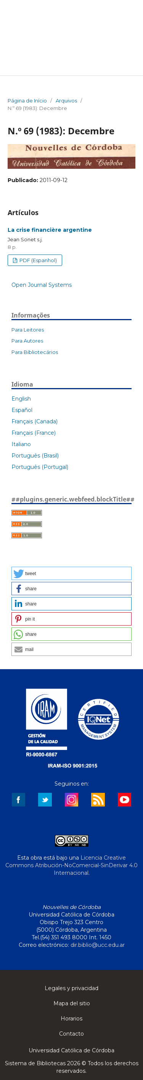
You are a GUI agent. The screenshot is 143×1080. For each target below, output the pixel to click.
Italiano (21, 444)
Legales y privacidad (71, 988)
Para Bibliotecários (34, 352)
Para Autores (27, 341)
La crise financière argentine (50, 229)
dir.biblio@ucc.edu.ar (98, 945)
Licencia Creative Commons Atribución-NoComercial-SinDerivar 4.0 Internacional (71, 865)
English (21, 398)
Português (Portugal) (39, 467)
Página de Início (27, 100)
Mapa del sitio (71, 1003)
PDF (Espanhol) (37, 260)
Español (21, 410)
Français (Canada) (34, 421)
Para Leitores (27, 330)
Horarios (71, 1018)
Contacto (71, 1033)
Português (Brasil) (35, 455)
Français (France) (33, 432)
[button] (71, 573)
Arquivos (66, 100)
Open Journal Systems (41, 284)
